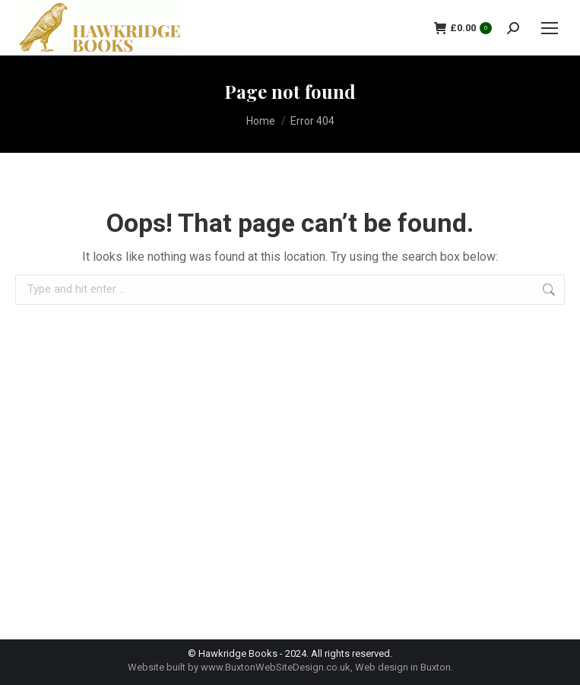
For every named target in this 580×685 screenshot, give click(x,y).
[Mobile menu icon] (549, 28)
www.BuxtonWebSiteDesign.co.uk (275, 667)
